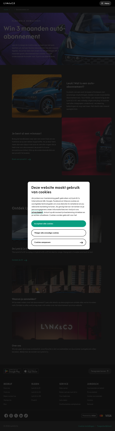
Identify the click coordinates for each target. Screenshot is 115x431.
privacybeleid (37, 212)
